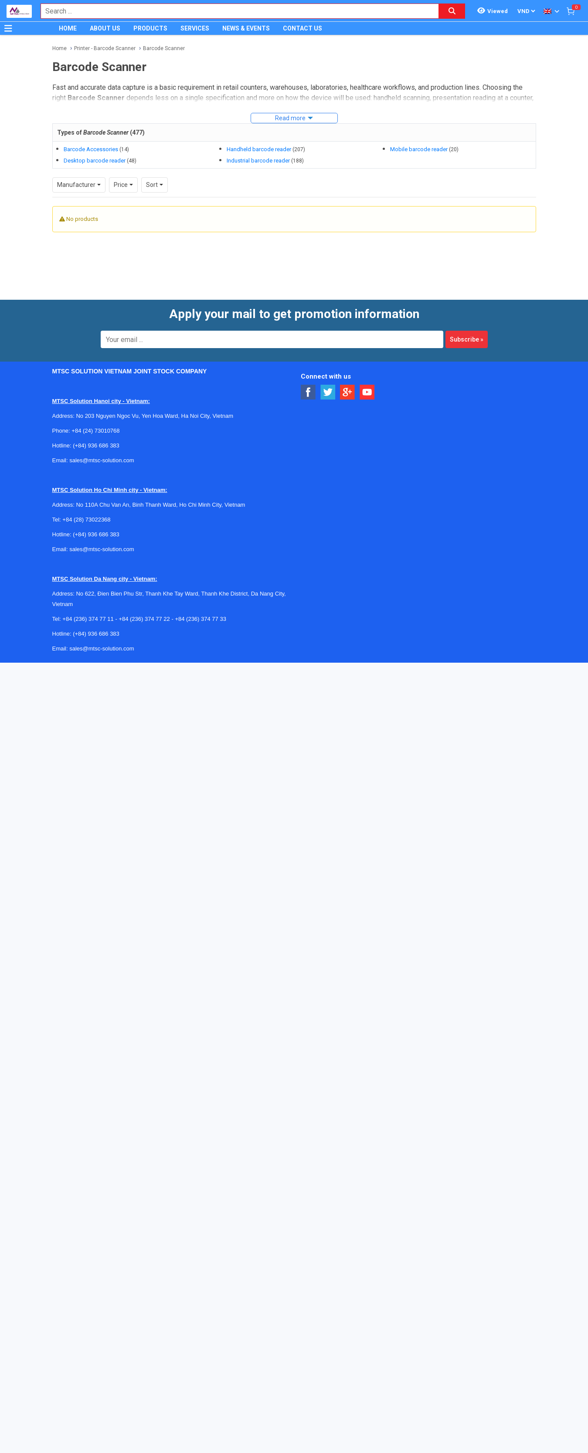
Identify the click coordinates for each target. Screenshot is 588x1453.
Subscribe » (466, 339)
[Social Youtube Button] (367, 392)
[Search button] (452, 11)
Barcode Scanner (164, 48)
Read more (290, 118)
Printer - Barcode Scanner (105, 48)
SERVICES (194, 28)
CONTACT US (302, 28)
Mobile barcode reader (419, 149)
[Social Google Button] (347, 392)
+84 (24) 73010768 (95, 430)
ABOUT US (105, 28)
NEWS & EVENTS (246, 28)
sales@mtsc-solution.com (101, 460)
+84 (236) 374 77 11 (87, 619)
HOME (68, 28)
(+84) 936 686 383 (96, 445)
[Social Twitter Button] (328, 392)
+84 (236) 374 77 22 (144, 619)
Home (59, 48)
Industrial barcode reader (258, 160)
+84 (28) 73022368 (86, 519)
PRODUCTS (150, 28)
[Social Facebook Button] (308, 392)
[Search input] (235, 11)
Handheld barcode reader (259, 149)
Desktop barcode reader (95, 160)
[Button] (8, 28)
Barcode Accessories (91, 149)
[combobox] (235, 11)
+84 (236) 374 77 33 (200, 619)
